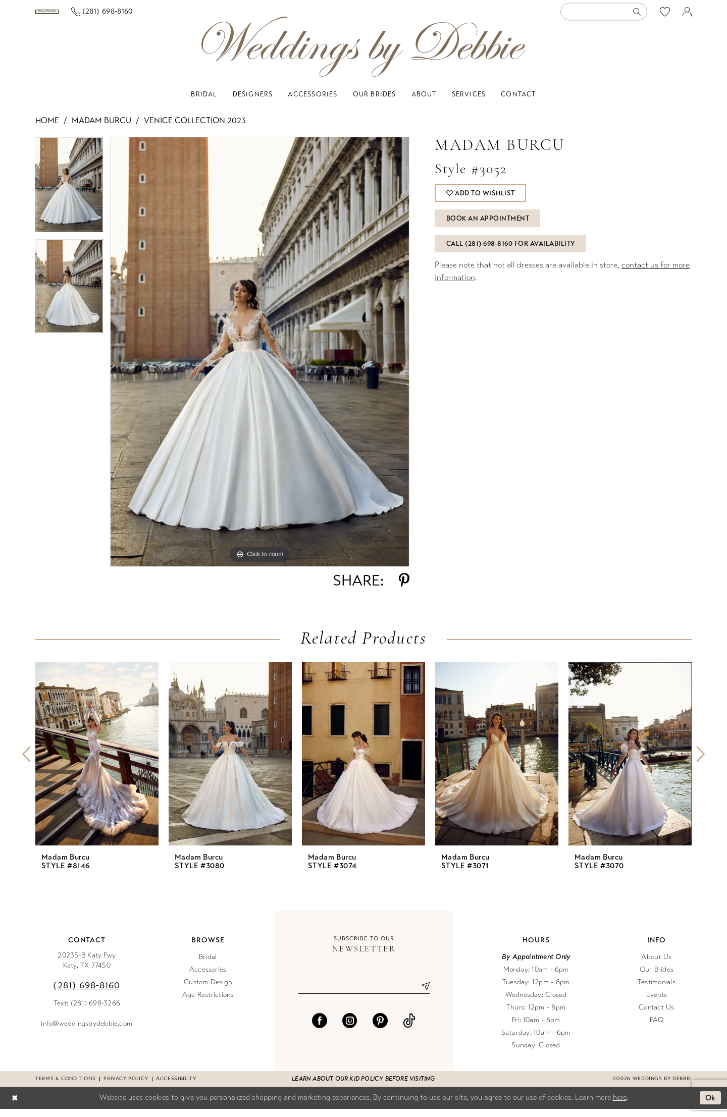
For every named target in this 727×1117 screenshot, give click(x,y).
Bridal (208, 965)
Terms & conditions (65, 1087)
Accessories (208, 977)
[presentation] (97, 762)
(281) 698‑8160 (86, 993)
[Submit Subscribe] (421, 994)
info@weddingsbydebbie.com (86, 1031)
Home (47, 128)
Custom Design (208, 990)
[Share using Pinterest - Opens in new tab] (404, 588)
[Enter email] (364, 994)
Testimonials (657, 990)
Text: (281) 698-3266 (87, 1011)
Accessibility (176, 1087)
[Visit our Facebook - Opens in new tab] (319, 1028)
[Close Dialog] (14, 1106)
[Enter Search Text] (603, 16)
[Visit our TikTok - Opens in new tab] (409, 1028)
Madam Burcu (101, 128)
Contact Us (656, 1015)
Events (656, 1002)
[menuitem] (85, 16)
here (620, 1105)
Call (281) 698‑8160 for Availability (510, 252)
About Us (656, 965)
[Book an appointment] (85, 16)
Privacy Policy (125, 1087)
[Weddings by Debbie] (363, 55)
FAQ (657, 1028)
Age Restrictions (208, 1002)
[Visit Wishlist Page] (665, 16)
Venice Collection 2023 (195, 128)
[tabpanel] (69, 196)
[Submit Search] (640, 16)
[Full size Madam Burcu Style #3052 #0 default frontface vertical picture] (260, 359)
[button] (687, 16)
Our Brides (656, 977)
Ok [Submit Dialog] (710, 1105)
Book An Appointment (488, 227)
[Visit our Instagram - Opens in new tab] (349, 1028)
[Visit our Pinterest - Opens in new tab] (380, 1028)
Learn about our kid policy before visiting (363, 1086)
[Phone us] (178, 16)
